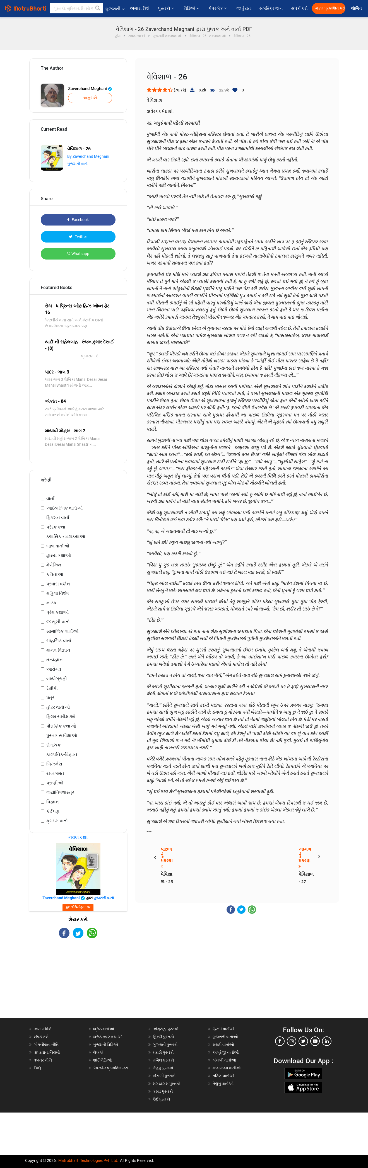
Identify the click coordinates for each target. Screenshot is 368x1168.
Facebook (78, 219)
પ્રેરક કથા (55, 527)
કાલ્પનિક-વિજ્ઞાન (61, 754)
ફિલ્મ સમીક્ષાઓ (60, 716)
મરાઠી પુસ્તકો (163, 1052)
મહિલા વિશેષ (57, 593)
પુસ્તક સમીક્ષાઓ (61, 735)
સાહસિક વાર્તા (58, 640)
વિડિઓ (192, 8)
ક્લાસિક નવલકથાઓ (65, 536)
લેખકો (98, 1052)
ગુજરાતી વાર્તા (77, 163)
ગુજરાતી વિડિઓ (105, 1044)
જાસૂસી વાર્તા (58, 621)
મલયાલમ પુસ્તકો (167, 1083)
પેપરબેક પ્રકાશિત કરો (110, 1068)
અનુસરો (90, 97)
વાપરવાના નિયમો (47, 1052)
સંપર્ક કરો (299, 8)
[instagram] (291, 1041)
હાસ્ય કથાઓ (58, 555)
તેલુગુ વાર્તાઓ (223, 1083)
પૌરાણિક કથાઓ (61, 726)
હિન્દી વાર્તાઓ (223, 1029)
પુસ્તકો (166, 8)
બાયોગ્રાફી (56, 678)
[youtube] (315, 1041)
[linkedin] (326, 1041)
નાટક (51, 602)
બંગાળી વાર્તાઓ (224, 1060)
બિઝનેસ (54, 764)
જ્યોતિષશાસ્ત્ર (60, 792)
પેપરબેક (218, 8)
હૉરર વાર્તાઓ (58, 707)
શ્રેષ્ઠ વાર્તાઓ (103, 1029)
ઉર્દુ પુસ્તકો (161, 1099)
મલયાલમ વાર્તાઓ (227, 1068)
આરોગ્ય (53, 669)
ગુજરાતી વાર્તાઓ (225, 1036)
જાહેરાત (243, 8)
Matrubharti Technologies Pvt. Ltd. (88, 1160)
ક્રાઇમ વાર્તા (57, 820)
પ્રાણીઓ (54, 783)
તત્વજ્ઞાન (54, 659)
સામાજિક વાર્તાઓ (62, 631)
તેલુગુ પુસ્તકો (163, 1068)
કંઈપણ (52, 811)
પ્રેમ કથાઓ (57, 612)
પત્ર (50, 697)
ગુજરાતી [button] (114, 8)
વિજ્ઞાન (52, 801)
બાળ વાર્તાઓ (57, 546)
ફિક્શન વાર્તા (57, 517)
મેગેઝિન (53, 565)
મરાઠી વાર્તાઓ (223, 1044)
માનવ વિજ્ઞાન (58, 650)
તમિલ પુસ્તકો (163, 1060)
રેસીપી (52, 688)
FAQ (37, 1068)
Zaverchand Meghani (90, 88)
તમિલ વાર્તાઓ (223, 1076)
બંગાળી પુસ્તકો (164, 1076)
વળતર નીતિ (43, 1060)
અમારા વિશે (140, 8)
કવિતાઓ (54, 574)
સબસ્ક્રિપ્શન (271, 8)
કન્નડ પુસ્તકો (163, 1091)
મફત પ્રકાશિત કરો (330, 8)
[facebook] (280, 1041)
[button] (98, 8)
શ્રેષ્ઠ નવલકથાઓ (107, 1036)
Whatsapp (78, 253)
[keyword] (76, 8)
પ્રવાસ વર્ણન (58, 584)
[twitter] (303, 1041)
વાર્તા (50, 498)
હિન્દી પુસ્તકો (163, 1036)
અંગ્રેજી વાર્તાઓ (226, 1052)
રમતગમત (55, 773)
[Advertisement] (78, 983)
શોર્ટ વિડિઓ (102, 1060)
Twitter (78, 236)
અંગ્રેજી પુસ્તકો (166, 1029)
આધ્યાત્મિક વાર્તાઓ (64, 508)
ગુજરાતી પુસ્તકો (165, 1044)
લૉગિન (356, 8)
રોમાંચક (53, 745)
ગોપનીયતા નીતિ (46, 1044)
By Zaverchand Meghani (88, 156)
